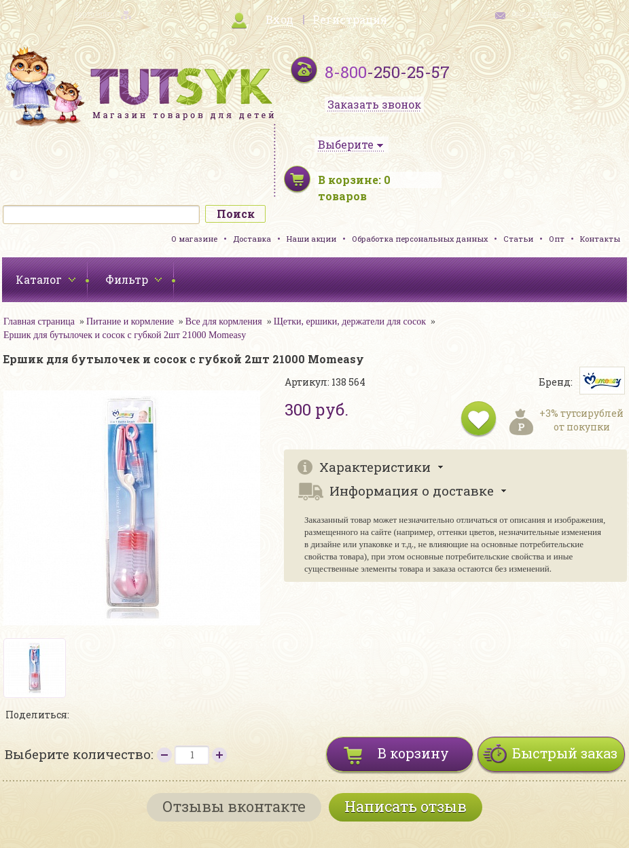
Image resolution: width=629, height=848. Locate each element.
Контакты (600, 239)
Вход (279, 19)
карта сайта (94, 14)
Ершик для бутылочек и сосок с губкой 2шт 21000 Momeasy (124, 335)
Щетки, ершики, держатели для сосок (350, 321)
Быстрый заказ (564, 753)
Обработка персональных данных (420, 239)
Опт (556, 239)
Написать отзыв (405, 806)
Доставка (252, 239)
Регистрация (349, 19)
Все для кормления (223, 321)
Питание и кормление (130, 321)
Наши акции (311, 239)
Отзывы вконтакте (234, 806)
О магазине (194, 239)
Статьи (518, 239)
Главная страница (39, 321)
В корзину (413, 753)
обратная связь (537, 14)
